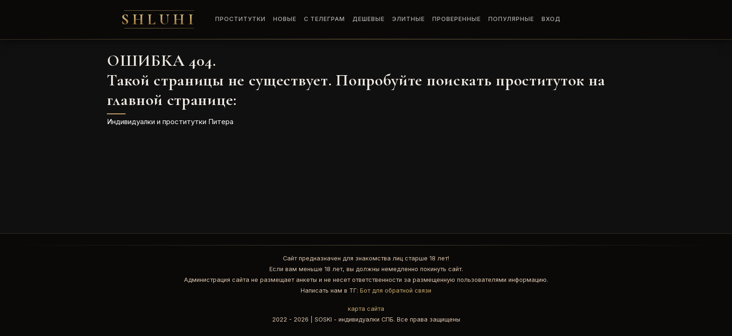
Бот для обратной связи (395, 290)
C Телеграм (324, 18)
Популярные (511, 18)
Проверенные (456, 18)
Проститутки (240, 18)
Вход (551, 18)
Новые (284, 18)
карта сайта (366, 308)
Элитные (408, 18)
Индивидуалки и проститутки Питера (170, 121)
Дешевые (368, 18)
